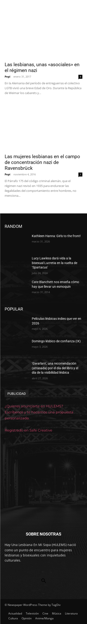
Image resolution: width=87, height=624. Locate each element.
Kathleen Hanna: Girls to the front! (56, 236)
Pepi (7, 76)
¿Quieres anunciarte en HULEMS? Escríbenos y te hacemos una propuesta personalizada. (39, 412)
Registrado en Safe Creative (28, 430)
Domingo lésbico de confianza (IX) (56, 341)
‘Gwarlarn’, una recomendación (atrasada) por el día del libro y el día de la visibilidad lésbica (55, 368)
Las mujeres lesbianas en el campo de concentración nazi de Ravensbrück (42, 162)
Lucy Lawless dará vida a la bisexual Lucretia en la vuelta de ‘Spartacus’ (54, 262)
